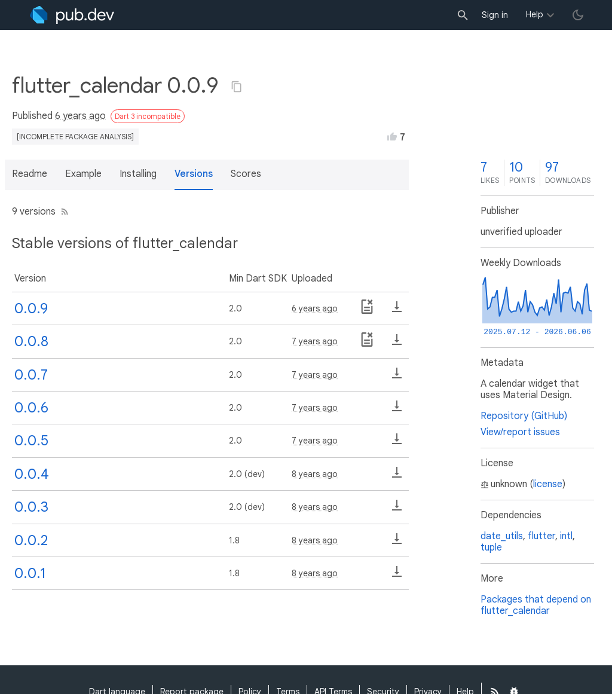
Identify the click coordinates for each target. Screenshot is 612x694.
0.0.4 (31, 474)
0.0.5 (31, 441)
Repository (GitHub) (524, 416)
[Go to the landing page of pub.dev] (72, 15)
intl (566, 536)
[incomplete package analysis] (75, 136)
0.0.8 (31, 341)
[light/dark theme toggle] (578, 15)
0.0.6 (31, 408)
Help (534, 14)
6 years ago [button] (80, 116)
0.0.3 (31, 507)
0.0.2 (31, 540)
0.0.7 (31, 375)
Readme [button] (29, 174)
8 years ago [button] (315, 474)
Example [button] (83, 174)
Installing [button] (138, 174)
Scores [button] (246, 174)
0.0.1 (30, 573)
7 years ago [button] (315, 341)
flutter (541, 536)
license (547, 484)
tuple (491, 548)
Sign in (495, 15)
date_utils (502, 536)
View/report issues (520, 432)
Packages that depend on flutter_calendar (536, 605)
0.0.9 (31, 308)
